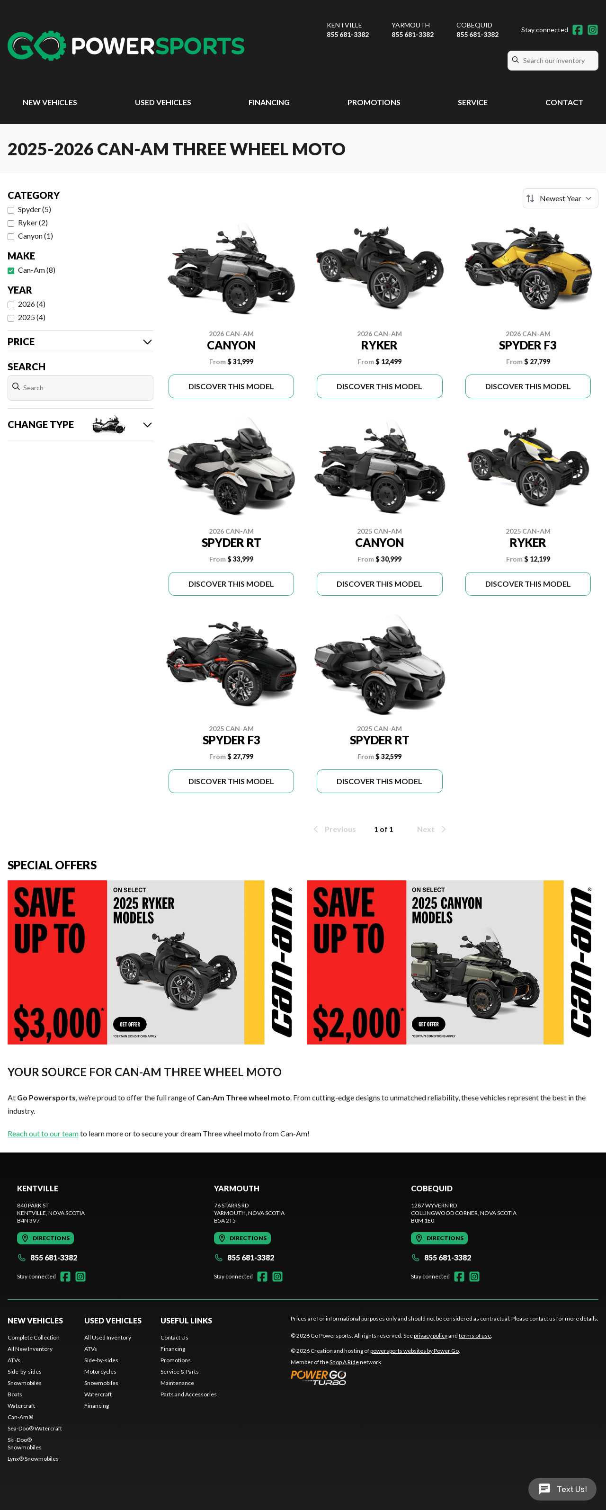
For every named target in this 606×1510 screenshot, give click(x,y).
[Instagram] (592, 30)
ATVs (14, 1360)
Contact (564, 102)
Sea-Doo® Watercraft (35, 1428)
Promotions (374, 102)
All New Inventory (30, 1348)
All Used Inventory (107, 1337)
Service (473, 102)
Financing (269, 102)
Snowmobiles (25, 1382)
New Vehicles (50, 102)
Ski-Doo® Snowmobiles (25, 1443)
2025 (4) (31, 317)
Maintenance (177, 1382)
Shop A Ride (344, 1362)
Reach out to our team (43, 1133)
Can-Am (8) (36, 269)
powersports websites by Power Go (414, 1350)
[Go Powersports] (126, 46)
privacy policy (430, 1335)
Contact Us (174, 1337)
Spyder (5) (34, 209)
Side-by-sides (25, 1371)
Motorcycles (100, 1371)
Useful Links (186, 1320)
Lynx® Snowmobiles (33, 1458)
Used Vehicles (163, 102)
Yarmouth (411, 25)
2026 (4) (31, 303)
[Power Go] (375, 1377)
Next (432, 828)
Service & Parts (179, 1371)
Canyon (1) (35, 235)
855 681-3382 (348, 34)
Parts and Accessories (188, 1394)
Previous (334, 828)
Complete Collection (34, 1337)
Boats (15, 1394)
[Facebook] (577, 30)
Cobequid (474, 25)
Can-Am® (20, 1417)
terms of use (475, 1335)
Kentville (344, 25)
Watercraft (21, 1405)
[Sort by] (560, 198)
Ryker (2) (33, 222)
